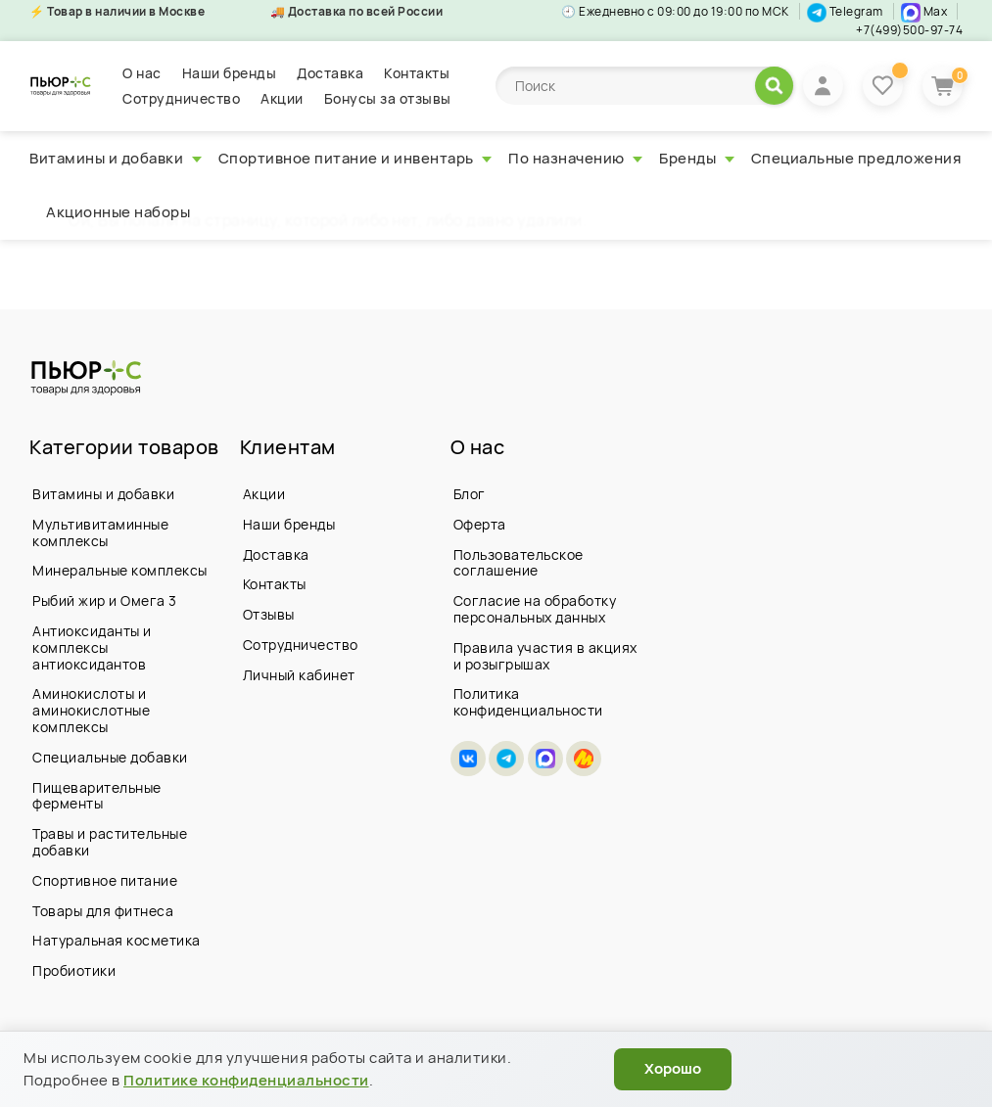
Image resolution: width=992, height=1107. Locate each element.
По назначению (575, 158)
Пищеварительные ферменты (97, 795)
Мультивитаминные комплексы (100, 532)
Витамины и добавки (115, 158)
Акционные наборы (118, 212)
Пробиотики (74, 970)
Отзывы (269, 614)
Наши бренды (229, 73)
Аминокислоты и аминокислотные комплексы (91, 710)
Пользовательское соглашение (518, 562)
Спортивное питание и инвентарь (355, 158)
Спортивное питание (104, 880)
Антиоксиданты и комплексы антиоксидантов (92, 647)
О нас (142, 73)
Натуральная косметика (116, 940)
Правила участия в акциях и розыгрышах (545, 655)
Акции (282, 98)
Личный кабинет (299, 675)
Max (924, 11)
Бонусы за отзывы (387, 98)
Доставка (330, 73)
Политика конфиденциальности (528, 701)
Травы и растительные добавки (109, 841)
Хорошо (672, 1068)
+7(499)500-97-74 (909, 30)
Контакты (416, 73)
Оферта (479, 524)
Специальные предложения (856, 158)
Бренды (696, 158)
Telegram (845, 11)
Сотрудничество (181, 98)
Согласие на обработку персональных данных (535, 608)
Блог (469, 493)
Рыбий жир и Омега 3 (104, 600)
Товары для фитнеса (102, 910)
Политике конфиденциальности (246, 1080)
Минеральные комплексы (120, 570)
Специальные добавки (110, 757)
